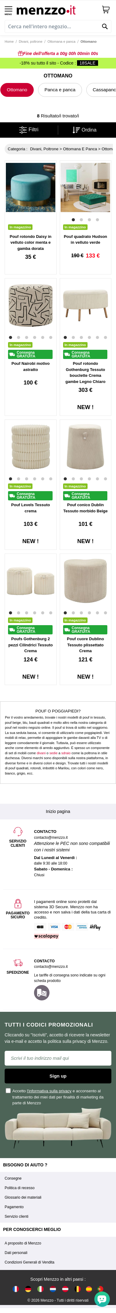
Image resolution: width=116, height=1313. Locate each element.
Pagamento (14, 1207)
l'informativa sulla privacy (49, 1091)
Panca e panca (60, 89)
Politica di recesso (20, 1188)
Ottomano (17, 89)
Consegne (13, 1178)
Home (9, 41)
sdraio (66, 753)
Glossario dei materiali (23, 1197)
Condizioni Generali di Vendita (29, 1262)
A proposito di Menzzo (23, 1243)
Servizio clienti (16, 1216)
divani (41, 753)
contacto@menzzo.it (51, 966)
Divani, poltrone (30, 41)
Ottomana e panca (61, 41)
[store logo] (56, 9)
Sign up (58, 1075)
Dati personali (16, 1253)
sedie (53, 753)
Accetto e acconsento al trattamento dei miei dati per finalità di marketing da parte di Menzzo (55, 1097)
